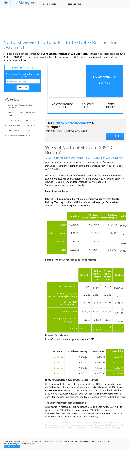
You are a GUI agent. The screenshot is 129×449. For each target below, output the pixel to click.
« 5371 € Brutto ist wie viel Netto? (65, 157)
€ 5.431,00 (58, 356)
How (19, 3)
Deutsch (115, 135)
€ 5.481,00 (58, 362)
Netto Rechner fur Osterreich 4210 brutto (22, 113)
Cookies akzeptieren (12, 446)
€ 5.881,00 (58, 373)
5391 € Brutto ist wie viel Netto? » (105, 157)
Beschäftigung (74, 4)
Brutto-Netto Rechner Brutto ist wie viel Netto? (22, 106)
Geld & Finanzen (49, 4)
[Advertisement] (64, 21)
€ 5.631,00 (58, 367)
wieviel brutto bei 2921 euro (19, 130)
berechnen (22, 87)
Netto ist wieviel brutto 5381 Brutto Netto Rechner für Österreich (60, 44)
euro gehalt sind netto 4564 (19, 135)
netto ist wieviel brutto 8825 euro (21, 120)
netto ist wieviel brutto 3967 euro (21, 125)
